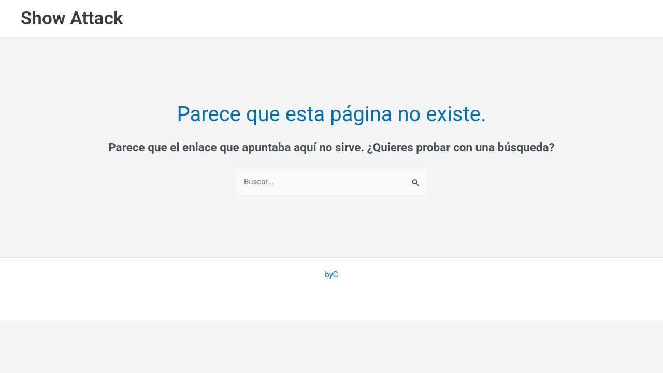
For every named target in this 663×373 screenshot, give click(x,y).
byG (331, 274)
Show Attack (72, 18)
